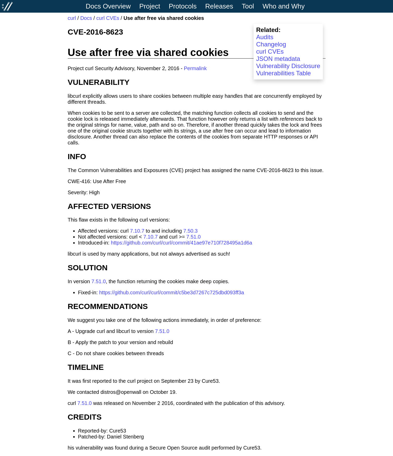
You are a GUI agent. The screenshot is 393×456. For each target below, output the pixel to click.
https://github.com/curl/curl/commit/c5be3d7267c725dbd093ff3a (171, 292)
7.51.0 (193, 237)
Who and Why (284, 6)
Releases (219, 6)
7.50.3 (190, 231)
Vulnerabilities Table (283, 73)
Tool (248, 6)
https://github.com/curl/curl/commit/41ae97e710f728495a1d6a (181, 243)
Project (149, 6)
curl (72, 18)
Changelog (271, 44)
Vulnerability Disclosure (288, 65)
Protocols (183, 6)
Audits (264, 37)
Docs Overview (108, 6)
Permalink (195, 68)
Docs (86, 18)
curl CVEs (107, 18)
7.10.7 (137, 231)
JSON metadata (278, 58)
